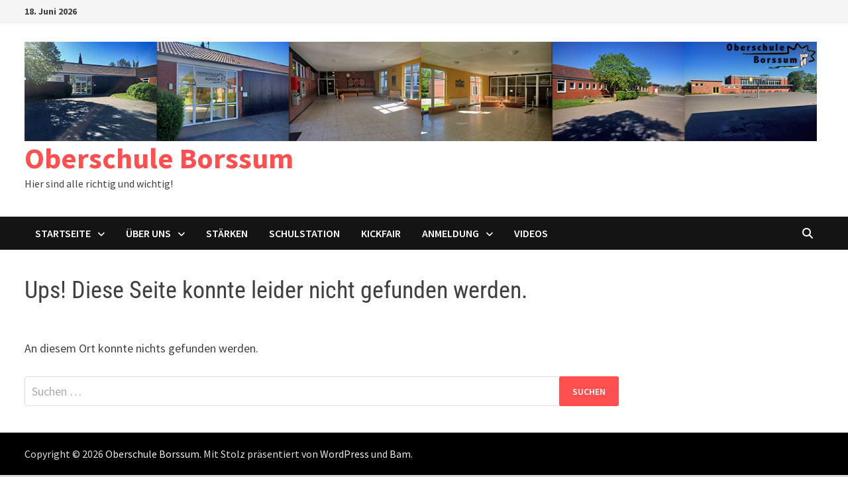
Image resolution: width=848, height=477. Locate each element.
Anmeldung (450, 233)
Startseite (63, 233)
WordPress (344, 453)
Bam (400, 453)
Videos (531, 233)
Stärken (227, 233)
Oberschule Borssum (159, 158)
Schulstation (304, 233)
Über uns (148, 233)
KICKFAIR (381, 233)
